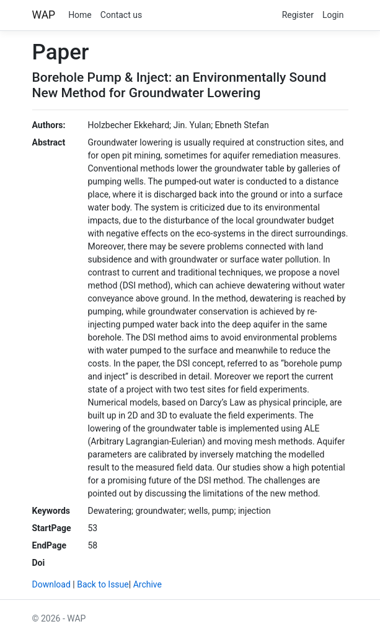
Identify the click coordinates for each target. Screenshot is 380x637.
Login (333, 15)
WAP (44, 15)
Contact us (121, 15)
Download (51, 584)
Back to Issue (103, 584)
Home (80, 15)
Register (298, 15)
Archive (147, 584)
